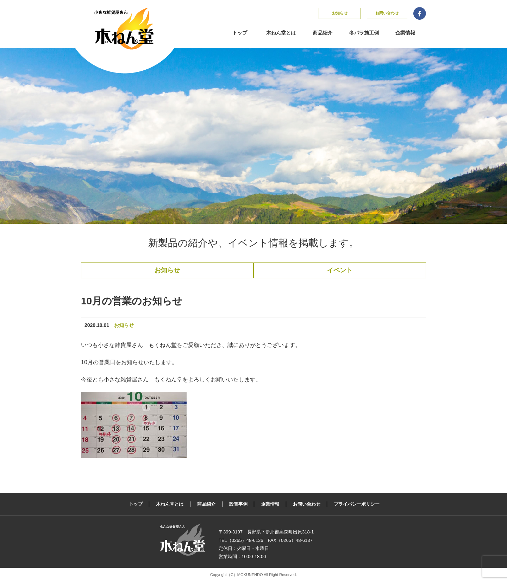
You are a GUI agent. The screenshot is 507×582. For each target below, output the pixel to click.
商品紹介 (322, 33)
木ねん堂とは (281, 33)
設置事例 (238, 504)
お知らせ (340, 13)
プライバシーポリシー (357, 504)
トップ (239, 33)
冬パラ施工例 (364, 33)
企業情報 (405, 33)
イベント (339, 270)
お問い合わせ (387, 13)
